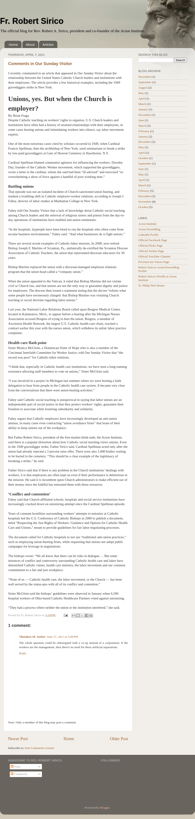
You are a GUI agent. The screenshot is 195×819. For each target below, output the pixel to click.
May (141, 93)
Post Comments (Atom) (39, 748)
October (143, 158)
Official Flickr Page (150, 245)
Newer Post (18, 738)
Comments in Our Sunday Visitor (40, 63)
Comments (19, 774)
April (141, 98)
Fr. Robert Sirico (31, 21)
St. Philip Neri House (151, 285)
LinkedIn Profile (148, 234)
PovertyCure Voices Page (153, 262)
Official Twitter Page (151, 251)
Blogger (105, 807)
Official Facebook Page (152, 240)
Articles (48, 44)
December (144, 76)
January (143, 109)
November (144, 201)
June (141, 120)
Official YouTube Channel (154, 256)
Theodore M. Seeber (32, 636)
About (30, 44)
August (142, 87)
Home (13, 44)
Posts (16, 766)
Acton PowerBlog (149, 229)
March (142, 104)
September (144, 82)
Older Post (119, 738)
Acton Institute (147, 223)
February (143, 131)
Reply (22, 653)
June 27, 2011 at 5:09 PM (62, 636)
